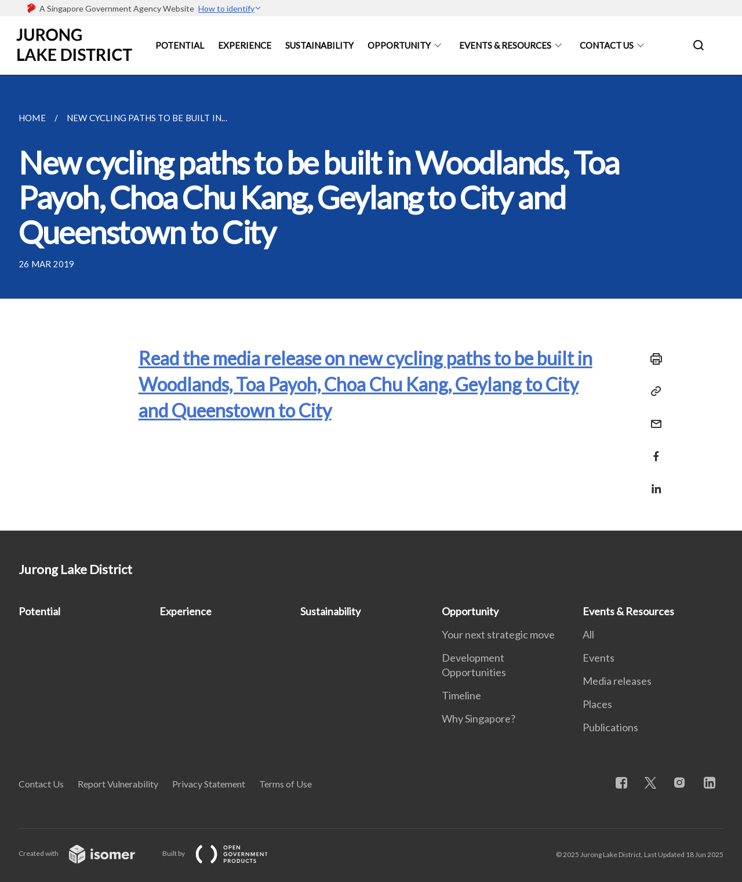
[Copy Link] (653, 391)
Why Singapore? (478, 718)
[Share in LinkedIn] (653, 481)
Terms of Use (285, 783)
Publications (610, 727)
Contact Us (607, 45)
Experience (244, 45)
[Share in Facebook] (653, 449)
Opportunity (399, 45)
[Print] (653, 359)
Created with (86, 853)
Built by (224, 853)
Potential (179, 45)
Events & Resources (505, 45)
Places (597, 704)
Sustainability (319, 45)
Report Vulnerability (118, 783)
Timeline (461, 695)
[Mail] (653, 416)
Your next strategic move (498, 634)
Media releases (617, 680)
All (588, 634)
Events (598, 657)
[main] (371, 303)
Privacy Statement (208, 783)
